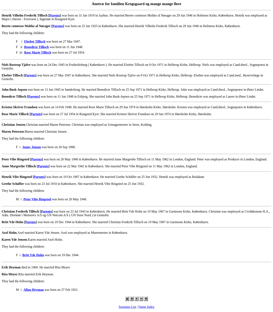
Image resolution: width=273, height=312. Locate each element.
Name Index (146, 307)
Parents (54, 15)
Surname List (127, 307)
